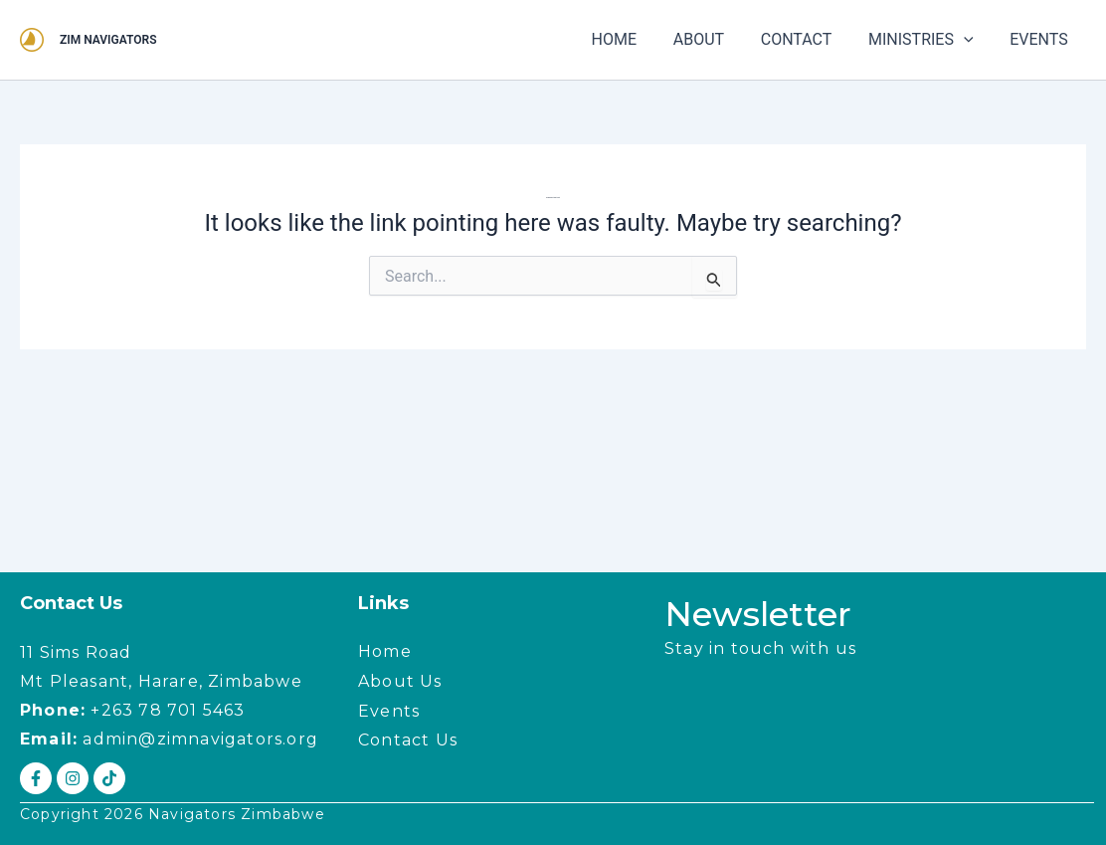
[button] (971, 40)
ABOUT (714, 39)
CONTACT (807, 39)
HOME (635, 39)
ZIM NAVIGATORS (108, 40)
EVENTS (1041, 39)
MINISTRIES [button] (928, 40)
